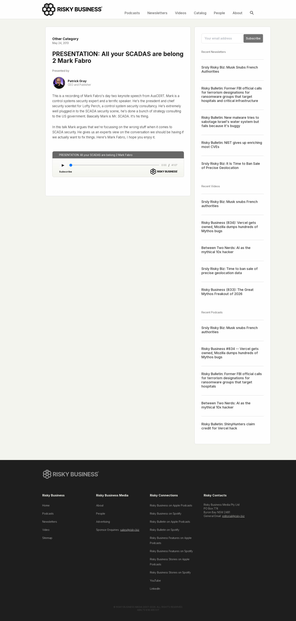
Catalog (200, 13)
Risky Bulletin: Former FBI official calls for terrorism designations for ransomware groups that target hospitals (231, 380)
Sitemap (47, 538)
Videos (180, 13)
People (219, 13)
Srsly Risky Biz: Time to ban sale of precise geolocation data (229, 271)
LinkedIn (155, 589)
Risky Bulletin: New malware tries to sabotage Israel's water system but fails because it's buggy (230, 122)
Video (45, 530)
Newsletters (157, 13)
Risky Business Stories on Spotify (170, 573)
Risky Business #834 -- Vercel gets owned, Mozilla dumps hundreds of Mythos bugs (230, 353)
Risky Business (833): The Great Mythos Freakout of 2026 (227, 292)
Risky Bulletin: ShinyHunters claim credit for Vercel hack (228, 426)
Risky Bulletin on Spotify (164, 530)
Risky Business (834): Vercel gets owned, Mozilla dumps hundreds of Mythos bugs (229, 227)
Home (46, 506)
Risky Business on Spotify (165, 514)
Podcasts (132, 13)
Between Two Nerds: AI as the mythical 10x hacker (226, 250)
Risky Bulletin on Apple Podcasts (170, 522)
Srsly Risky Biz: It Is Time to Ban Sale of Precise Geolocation (230, 166)
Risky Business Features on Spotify (171, 552)
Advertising (103, 522)
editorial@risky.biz (233, 517)
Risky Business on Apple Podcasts (171, 506)
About (237, 13)
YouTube (155, 581)
